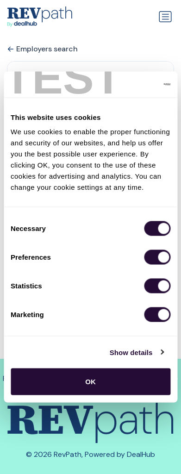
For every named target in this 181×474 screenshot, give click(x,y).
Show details (131, 352)
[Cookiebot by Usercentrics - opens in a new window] (130, 85)
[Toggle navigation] (165, 16)
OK (90, 382)
